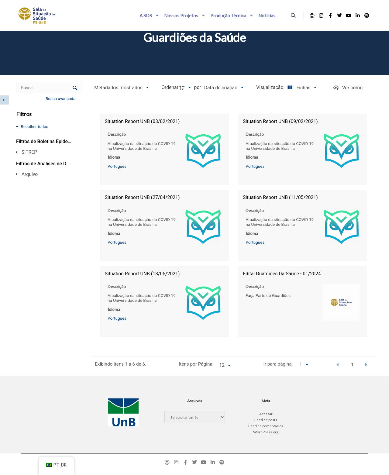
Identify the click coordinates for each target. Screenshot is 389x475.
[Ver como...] (349, 88)
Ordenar (169, 87)
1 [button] (352, 364)
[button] (338, 364)
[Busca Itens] (48, 87)
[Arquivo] (43, 174)
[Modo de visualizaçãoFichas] (301, 88)
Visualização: (271, 87)
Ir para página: (278, 364)
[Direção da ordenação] (186, 88)
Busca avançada (61, 98)
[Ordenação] (223, 88)
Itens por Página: (196, 364)
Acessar (266, 413)
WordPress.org (265, 432)
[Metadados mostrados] (121, 88)
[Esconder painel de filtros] (4, 99)
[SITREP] (43, 152)
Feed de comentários (265, 426)
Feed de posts (265, 420)
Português (117, 165)
